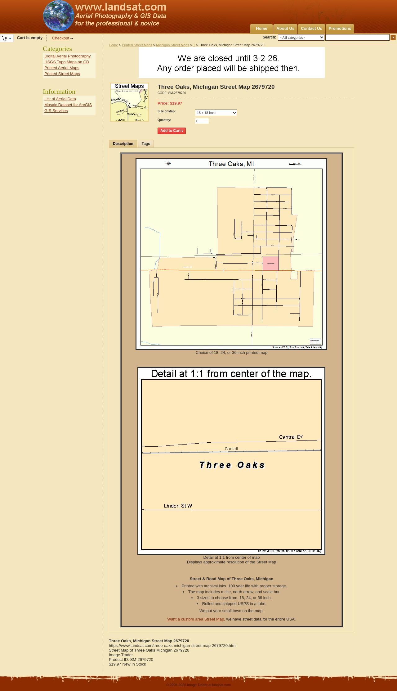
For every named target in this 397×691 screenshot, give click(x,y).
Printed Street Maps (137, 45)
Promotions (340, 28)
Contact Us (311, 28)
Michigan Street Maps (172, 45)
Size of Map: (167, 111)
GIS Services (56, 110)
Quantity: (164, 120)
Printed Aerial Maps (61, 67)
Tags (146, 144)
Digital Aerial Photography (67, 56)
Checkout (60, 38)
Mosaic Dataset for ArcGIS (68, 104)
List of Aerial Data (60, 99)
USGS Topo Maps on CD (66, 62)
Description (123, 144)
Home (261, 28)
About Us (285, 28)
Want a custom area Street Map (195, 619)
